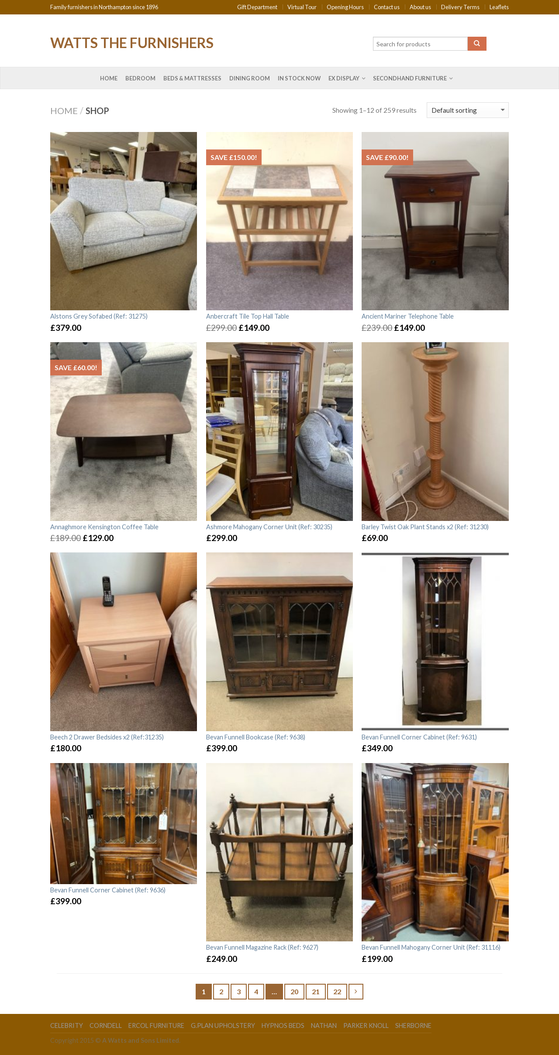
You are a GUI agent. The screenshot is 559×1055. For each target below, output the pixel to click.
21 (316, 991)
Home (108, 78)
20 (294, 991)
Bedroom (140, 78)
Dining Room (249, 78)
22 (337, 991)
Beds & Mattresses (192, 78)
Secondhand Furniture (410, 78)
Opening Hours (345, 6)
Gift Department (257, 6)
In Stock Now (299, 78)
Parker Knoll (366, 1025)
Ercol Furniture (156, 1025)
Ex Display (343, 78)
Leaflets (499, 6)
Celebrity (66, 1025)
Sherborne (413, 1025)
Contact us (387, 6)
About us (420, 6)
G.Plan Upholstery (223, 1025)
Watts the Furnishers (132, 42)
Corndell (106, 1025)
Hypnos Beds (283, 1025)
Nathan (324, 1025)
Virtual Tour (302, 6)
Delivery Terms (460, 6)
